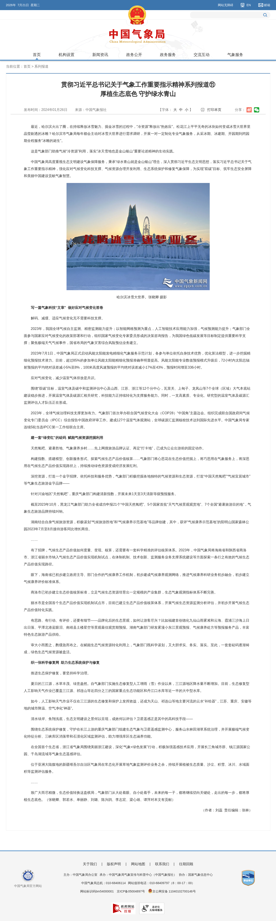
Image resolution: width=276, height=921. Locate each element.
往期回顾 (186, 864)
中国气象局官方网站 (28, 886)
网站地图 (138, 864)
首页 (37, 54)
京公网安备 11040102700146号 (174, 891)
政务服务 (168, 54)
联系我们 (162, 864)
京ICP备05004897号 (131, 891)
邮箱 (267, 5)
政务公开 (134, 54)
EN (248, 5)
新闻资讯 (100, 54)
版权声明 (114, 864)
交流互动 (201, 54)
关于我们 (90, 864)
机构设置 (66, 54)
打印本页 (214, 110)
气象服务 (235, 54)
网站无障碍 (225, 5)
